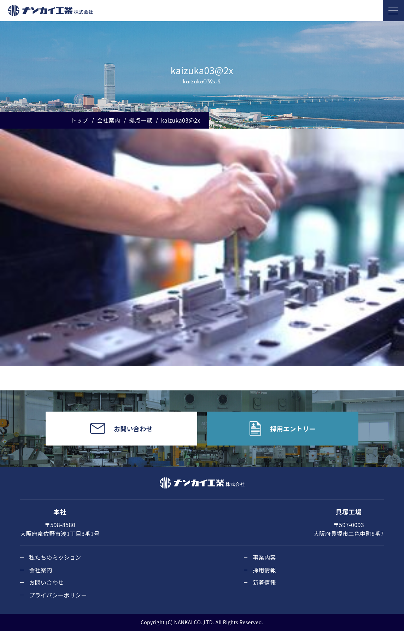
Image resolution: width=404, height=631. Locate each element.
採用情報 (264, 570)
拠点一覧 (140, 120)
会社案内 (108, 120)
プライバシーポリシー (58, 595)
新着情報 (264, 582)
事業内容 (264, 557)
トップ (79, 120)
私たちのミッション (55, 557)
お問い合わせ (46, 582)
